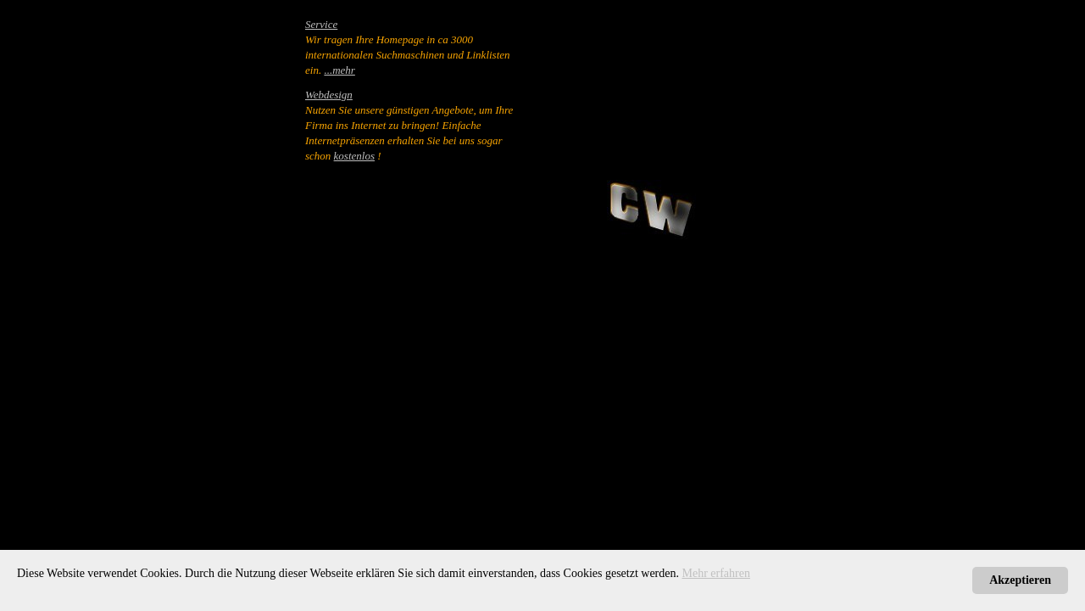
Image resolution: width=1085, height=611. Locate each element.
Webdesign (329, 94)
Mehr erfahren (716, 573)
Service (321, 24)
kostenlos (354, 155)
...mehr (339, 70)
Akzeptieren (1020, 580)
